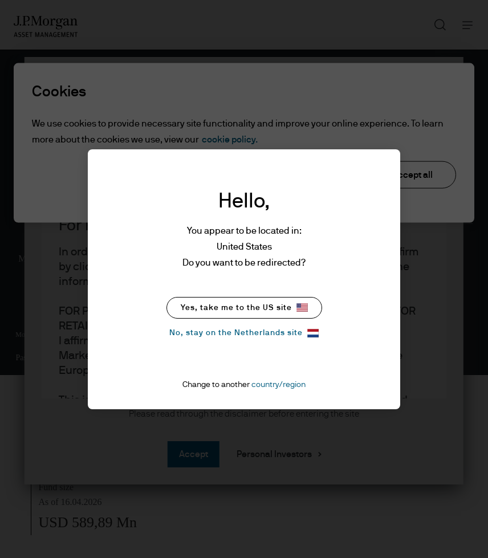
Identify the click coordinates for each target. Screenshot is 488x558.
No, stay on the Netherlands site (244, 333)
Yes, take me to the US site (244, 307)
